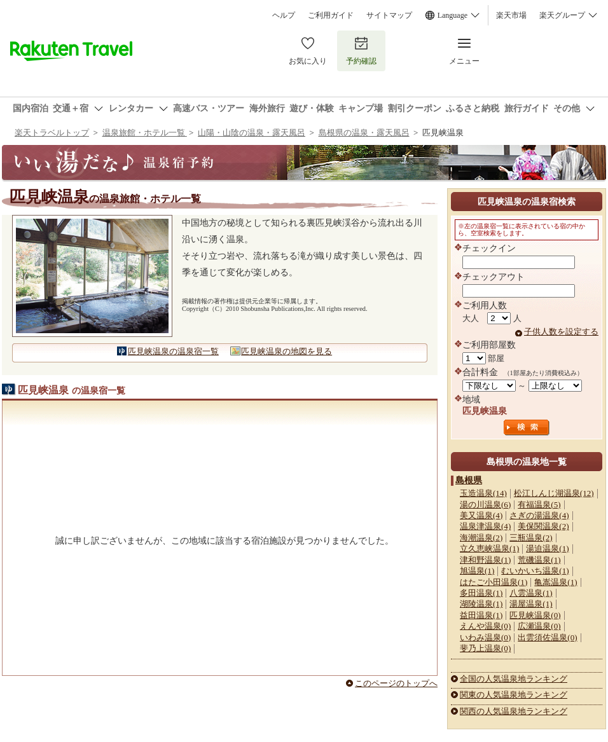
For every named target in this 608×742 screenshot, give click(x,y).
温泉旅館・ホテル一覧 (144, 132)
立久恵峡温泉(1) (489, 548)
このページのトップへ (396, 683)
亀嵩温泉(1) (555, 582)
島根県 (468, 480)
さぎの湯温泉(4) (539, 515)
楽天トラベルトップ (52, 132)
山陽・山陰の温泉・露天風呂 (251, 132)
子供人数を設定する (561, 331)
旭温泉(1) (477, 570)
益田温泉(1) (481, 615)
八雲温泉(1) (530, 593)
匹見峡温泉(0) (534, 615)
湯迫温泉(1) (547, 548)
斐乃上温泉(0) (485, 648)
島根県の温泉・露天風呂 (364, 132)
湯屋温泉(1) (530, 603)
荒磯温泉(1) (539, 560)
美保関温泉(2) (543, 526)
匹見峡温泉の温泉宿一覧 (173, 351)
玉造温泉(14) (483, 493)
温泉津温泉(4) (485, 526)
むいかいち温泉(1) (535, 570)
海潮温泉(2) (481, 537)
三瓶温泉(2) (530, 537)
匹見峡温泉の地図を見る (286, 351)
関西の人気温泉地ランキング (513, 711)
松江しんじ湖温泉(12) (554, 493)
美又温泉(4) (481, 515)
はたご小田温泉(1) (493, 582)
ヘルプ (283, 15)
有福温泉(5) (539, 504)
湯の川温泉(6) (485, 504)
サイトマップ (389, 15)
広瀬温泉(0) (539, 626)
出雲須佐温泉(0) (547, 637)
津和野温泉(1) (485, 560)
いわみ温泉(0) (485, 637)
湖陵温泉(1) (481, 603)
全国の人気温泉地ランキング (513, 679)
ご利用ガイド (331, 15)
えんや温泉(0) (485, 626)
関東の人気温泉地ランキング (513, 694)
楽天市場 (511, 15)
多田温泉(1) (481, 593)
